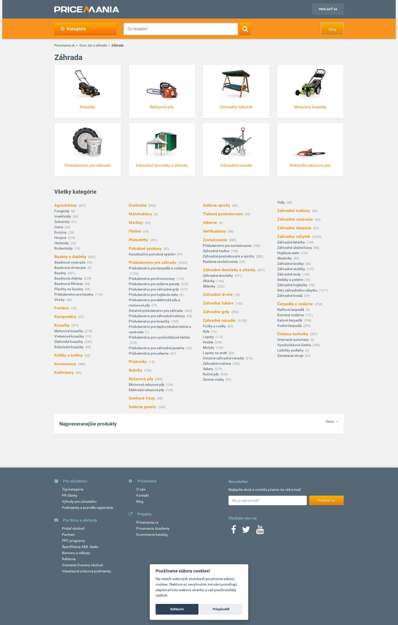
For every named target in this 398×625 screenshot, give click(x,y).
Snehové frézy (142, 398)
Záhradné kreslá (290, 296)
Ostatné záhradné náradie (224, 358)
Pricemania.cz (147, 522)
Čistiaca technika (293, 333)
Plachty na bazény (69, 289)
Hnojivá (60, 238)
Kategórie (73, 28)
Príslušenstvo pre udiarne (149, 353)
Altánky (209, 281)
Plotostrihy (139, 239)
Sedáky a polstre (290, 280)
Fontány (62, 308)
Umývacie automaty (293, 340)
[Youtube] (260, 531)
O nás (140, 489)
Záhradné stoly (289, 274)
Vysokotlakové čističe (294, 345)
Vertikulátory (215, 231)
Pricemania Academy (153, 528)
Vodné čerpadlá (290, 326)
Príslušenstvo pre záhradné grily (154, 289)
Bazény (60, 273)
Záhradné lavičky (291, 264)
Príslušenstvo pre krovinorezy (152, 279)
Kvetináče (138, 205)
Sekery (208, 369)
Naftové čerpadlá (291, 310)
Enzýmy (61, 232)
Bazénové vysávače (70, 262)
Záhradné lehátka (291, 242)
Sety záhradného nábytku (297, 290)
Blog (332, 29)
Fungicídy (62, 211)
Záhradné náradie (220, 320)
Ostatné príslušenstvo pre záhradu (156, 311)
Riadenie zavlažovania (221, 262)
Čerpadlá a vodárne (295, 303)
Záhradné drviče (218, 294)
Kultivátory (64, 372)
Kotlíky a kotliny (69, 355)
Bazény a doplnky (70, 256)
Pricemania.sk (64, 45)
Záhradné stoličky (291, 269)
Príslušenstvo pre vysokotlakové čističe (159, 337)
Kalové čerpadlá (290, 320)
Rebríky (136, 370)
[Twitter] (246, 531)
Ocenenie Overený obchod (82, 565)
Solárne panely (143, 406)
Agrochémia (66, 205)
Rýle (206, 331)
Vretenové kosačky (69, 336)
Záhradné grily (216, 311)
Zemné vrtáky (214, 379)
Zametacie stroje (290, 356)
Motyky (209, 347)
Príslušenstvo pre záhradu (153, 262)
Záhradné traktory (294, 210)
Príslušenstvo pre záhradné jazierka (157, 348)
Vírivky (59, 300)
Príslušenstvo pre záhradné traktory (157, 316)
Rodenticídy (64, 248)
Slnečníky (285, 258)
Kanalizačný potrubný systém (152, 254)
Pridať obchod (73, 528)
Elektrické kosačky (69, 342)
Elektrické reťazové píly (147, 390)
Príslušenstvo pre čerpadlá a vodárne (158, 268)
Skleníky (209, 286)
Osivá (59, 227)
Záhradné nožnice (217, 363)
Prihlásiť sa (328, 9)
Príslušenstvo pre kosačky (149, 321)
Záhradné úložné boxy (295, 248)
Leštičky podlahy (290, 350)
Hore (330, 421)
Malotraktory (141, 213)
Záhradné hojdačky (292, 285)
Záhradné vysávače (295, 219)
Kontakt (142, 495)
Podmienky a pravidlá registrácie (87, 508)
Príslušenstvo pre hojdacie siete (154, 295)
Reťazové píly (141, 378)
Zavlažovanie (215, 239)
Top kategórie (72, 489)
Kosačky (62, 325)
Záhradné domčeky (218, 275)
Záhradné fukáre (219, 303)
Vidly (281, 202)
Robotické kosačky (69, 347)
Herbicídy (62, 243)
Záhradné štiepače (294, 227)
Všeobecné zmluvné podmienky (86, 571)
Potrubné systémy (146, 248)
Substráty (62, 222)
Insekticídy (63, 216)
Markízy (136, 222)
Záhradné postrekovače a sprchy (229, 256)
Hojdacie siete (288, 253)
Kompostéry (65, 316)
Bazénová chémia (68, 278)
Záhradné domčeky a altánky (230, 269)
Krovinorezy (65, 363)
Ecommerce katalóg (152, 534)
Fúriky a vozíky (215, 326)
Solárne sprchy (217, 205)
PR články (69, 495)
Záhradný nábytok (294, 236)
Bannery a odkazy (76, 553)
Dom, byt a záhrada (93, 45)
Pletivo (135, 231)
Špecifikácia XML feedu (80, 547)
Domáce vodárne (291, 315)
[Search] (245, 29)
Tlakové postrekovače (223, 213)
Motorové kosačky (69, 331)
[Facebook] (233, 531)
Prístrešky (138, 361)
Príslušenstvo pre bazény (74, 294)
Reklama (69, 559)
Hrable (208, 342)
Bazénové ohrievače (70, 268)
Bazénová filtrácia (69, 284)
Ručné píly (211, 374)
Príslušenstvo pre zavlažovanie (227, 245)
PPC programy (73, 541)
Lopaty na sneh (215, 353)
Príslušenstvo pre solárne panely (154, 284)
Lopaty (209, 337)
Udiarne (210, 222)
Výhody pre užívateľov (79, 501)
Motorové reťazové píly (147, 385)
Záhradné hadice (216, 251)
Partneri (68, 534)
